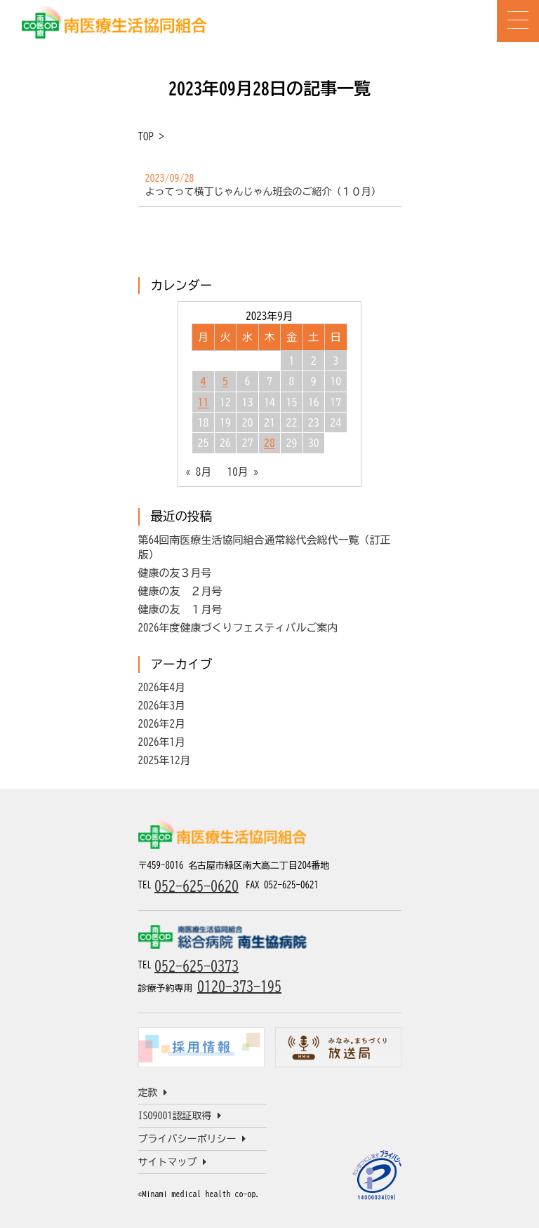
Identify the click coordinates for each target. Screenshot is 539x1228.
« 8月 (198, 472)
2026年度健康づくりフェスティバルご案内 (238, 627)
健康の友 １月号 (180, 609)
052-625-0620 (196, 886)
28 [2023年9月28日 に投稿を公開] (269, 442)
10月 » (243, 472)
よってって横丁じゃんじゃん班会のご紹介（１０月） (263, 191)
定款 (152, 1092)
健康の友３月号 (175, 573)
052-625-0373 (196, 966)
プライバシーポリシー (192, 1139)
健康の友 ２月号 (180, 591)
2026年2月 (162, 724)
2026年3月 (162, 705)
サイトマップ (172, 1162)
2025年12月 (164, 760)
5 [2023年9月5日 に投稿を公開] (225, 381)
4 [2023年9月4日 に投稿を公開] (203, 381)
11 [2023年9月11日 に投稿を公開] (203, 402)
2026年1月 (162, 742)
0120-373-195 (239, 986)
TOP (146, 136)
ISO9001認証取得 (179, 1116)
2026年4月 (162, 687)
